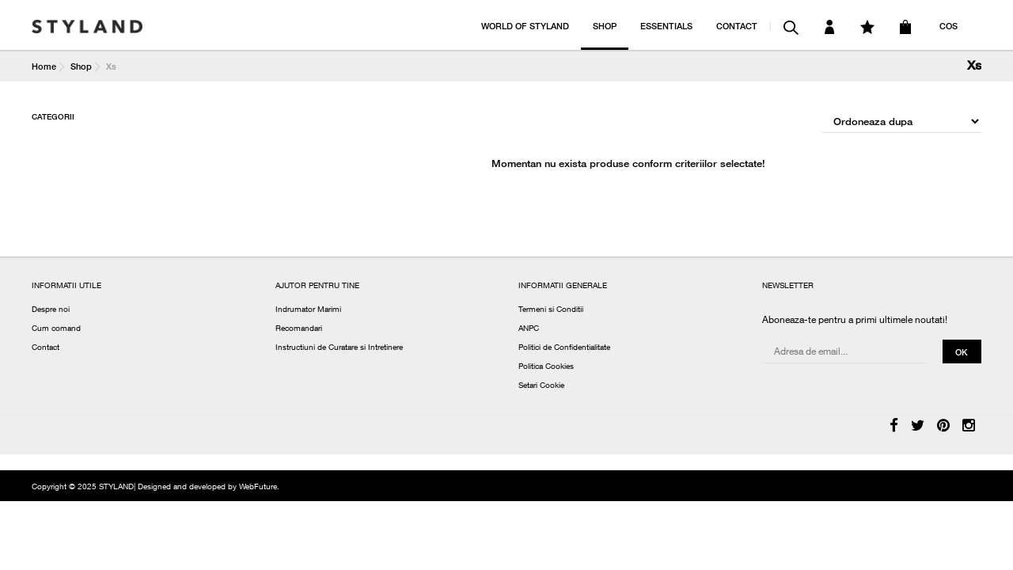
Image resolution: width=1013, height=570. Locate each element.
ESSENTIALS (666, 26)
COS (948, 26)
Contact (45, 348)
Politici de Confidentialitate (564, 348)
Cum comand (56, 329)
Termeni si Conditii (550, 310)
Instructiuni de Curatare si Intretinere (339, 348)
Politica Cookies (546, 367)
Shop (81, 66)
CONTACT (736, 26)
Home (44, 66)
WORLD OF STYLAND (525, 26)
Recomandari (298, 329)
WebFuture (258, 488)
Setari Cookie (541, 386)
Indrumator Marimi (308, 310)
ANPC (528, 329)
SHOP (605, 26)
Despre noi (51, 310)
